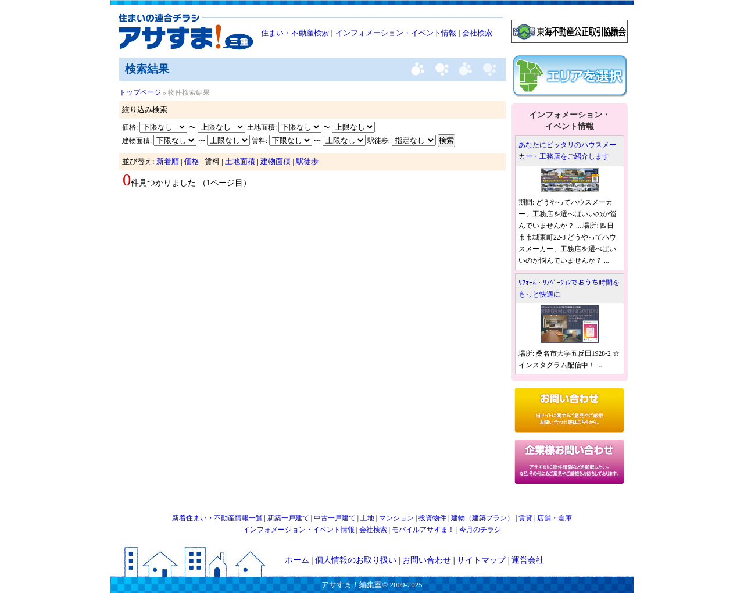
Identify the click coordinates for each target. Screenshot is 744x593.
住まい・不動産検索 (295, 32)
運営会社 (528, 560)
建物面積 (275, 161)
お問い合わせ (426, 560)
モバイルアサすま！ (423, 529)
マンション (396, 518)
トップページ (140, 92)
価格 (191, 161)
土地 (367, 518)
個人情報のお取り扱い (355, 560)
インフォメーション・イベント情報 (395, 32)
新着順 (167, 161)
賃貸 (525, 518)
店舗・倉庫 (554, 518)
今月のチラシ (480, 529)
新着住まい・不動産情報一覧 (217, 518)
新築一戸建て (288, 518)
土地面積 (240, 161)
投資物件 (432, 518)
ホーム (297, 560)
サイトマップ (481, 560)
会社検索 (477, 32)
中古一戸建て (335, 518)
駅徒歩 (307, 161)
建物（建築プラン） (482, 518)
